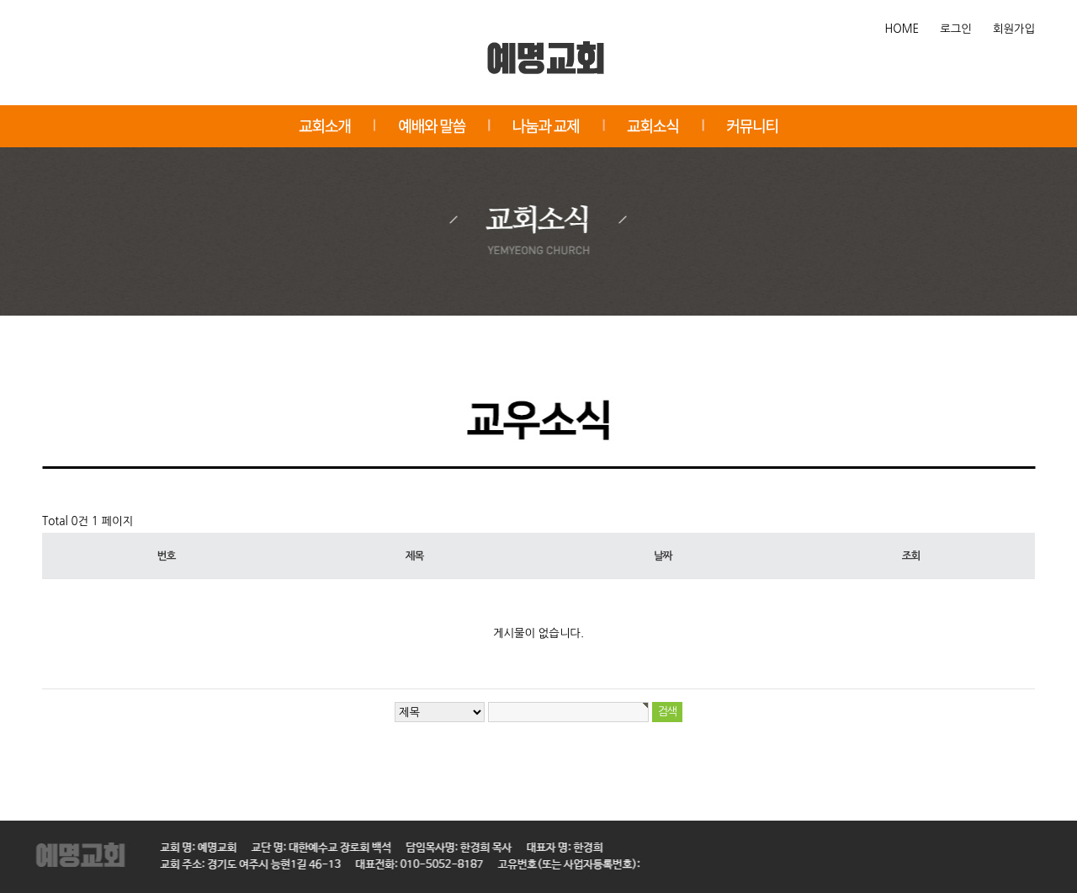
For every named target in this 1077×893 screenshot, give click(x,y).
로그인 (956, 29)
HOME (902, 29)
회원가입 (1014, 29)
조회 (911, 555)
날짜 (662, 555)
